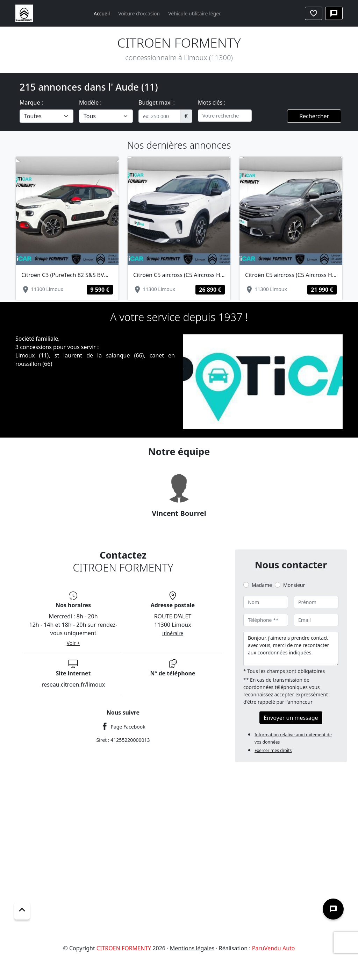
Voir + (73, 643)
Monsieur (294, 585)
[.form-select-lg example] (46, 116)
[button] (41, 215)
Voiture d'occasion (139, 13)
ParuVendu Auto (273, 948)
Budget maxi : (156, 102)
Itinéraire (172, 633)
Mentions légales (192, 948)
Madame (262, 585)
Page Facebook (127, 726)
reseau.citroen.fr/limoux (73, 684)
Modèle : (90, 102)
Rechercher (314, 116)
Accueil (102, 13)
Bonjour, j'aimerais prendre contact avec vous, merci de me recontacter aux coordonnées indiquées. (290, 649)
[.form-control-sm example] (159, 116)
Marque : (31, 102)
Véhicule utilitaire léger (194, 13)
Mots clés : (211, 102)
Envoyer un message (291, 718)
